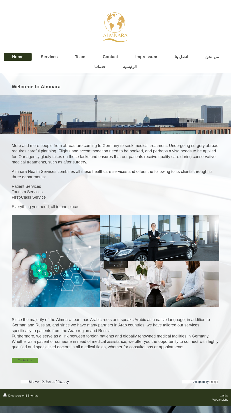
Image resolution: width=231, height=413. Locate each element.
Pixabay (63, 381)
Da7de (46, 381)
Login (224, 395)
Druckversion (14, 395)
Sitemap (33, 395)
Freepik (213, 381)
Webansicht (220, 399)
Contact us (25, 360)
